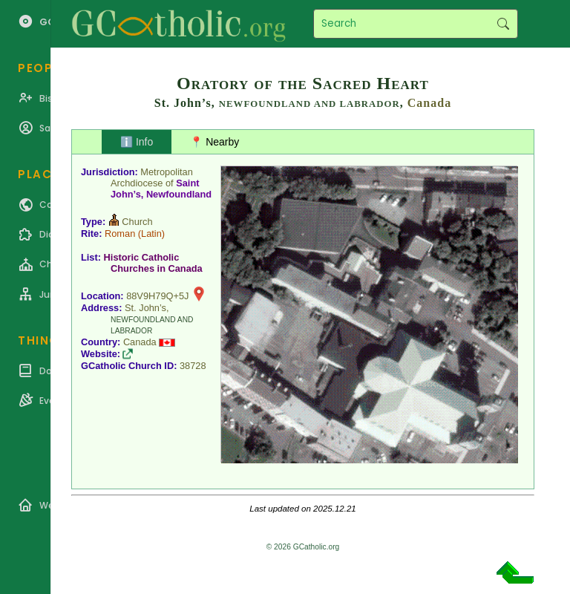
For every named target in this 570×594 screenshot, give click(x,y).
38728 (193, 365)
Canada (429, 103)
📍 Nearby (214, 142)
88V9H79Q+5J (157, 295)
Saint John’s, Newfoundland (161, 188)
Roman (120, 233)
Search (503, 23)
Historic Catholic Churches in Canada (153, 263)
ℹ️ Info (136, 142)
